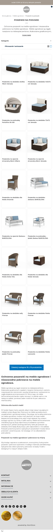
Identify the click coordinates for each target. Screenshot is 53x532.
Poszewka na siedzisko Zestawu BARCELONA (36, 199)
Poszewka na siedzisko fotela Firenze (39, 314)
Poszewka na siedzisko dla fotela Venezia (38, 276)
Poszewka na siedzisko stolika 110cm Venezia (13, 83)
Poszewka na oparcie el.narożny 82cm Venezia (37, 160)
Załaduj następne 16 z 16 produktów (26, 367)
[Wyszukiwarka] (41, 7)
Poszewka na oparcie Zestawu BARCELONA (13, 237)
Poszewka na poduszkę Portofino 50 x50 (11, 121)
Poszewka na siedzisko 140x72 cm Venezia (39, 83)
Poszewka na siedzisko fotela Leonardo (39, 353)
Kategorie (26, 41)
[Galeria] (51, 46)
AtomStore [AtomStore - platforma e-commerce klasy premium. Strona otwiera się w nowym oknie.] (31, 525)
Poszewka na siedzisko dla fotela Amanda (12, 199)
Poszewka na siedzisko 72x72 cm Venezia (39, 121)
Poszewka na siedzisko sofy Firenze (12, 314)
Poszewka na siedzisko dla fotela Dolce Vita (12, 276)
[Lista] (48, 46)
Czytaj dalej (26, 35)
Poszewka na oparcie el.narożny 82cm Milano (11, 160)
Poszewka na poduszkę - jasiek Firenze (11, 353)
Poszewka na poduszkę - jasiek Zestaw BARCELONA (38, 237)
